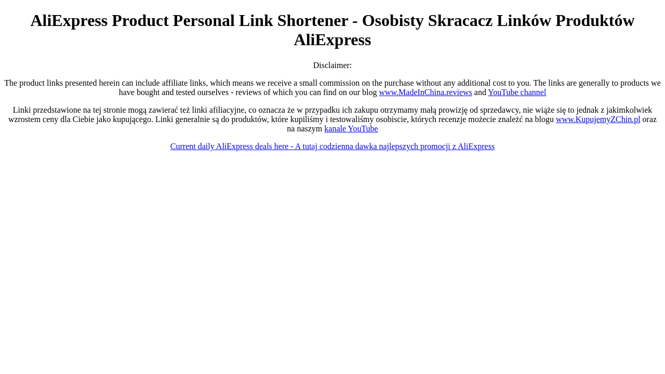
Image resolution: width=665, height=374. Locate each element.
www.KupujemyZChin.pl (598, 119)
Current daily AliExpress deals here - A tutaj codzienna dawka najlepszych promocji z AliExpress (332, 146)
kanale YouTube (351, 128)
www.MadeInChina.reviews (425, 92)
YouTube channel (517, 92)
